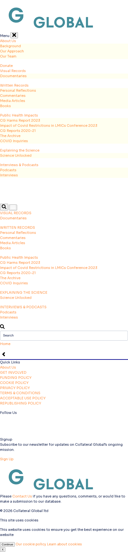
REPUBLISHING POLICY (20, 403)
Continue (7, 544)
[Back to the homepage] (64, 29)
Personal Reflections (18, 90)
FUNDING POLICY (16, 377)
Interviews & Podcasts (19, 165)
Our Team (8, 56)
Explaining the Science (19, 150)
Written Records (14, 85)
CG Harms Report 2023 (20, 120)
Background (10, 46)
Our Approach (12, 51)
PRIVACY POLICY (15, 388)
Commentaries (13, 95)
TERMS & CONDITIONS (20, 393)
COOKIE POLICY (14, 383)
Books (5, 106)
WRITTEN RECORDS (17, 227)
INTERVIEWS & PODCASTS (23, 307)
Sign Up (6, 459)
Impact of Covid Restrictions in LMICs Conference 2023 (48, 125)
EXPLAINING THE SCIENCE (23, 292)
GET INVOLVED (13, 372)
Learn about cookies (64, 544)
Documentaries (13, 76)
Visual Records (13, 71)
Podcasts (8, 170)
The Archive (10, 136)
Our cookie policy (31, 544)
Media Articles (12, 101)
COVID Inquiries (14, 141)
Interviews (9, 175)
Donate (6, 65)
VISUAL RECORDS (15, 213)
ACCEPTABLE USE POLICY (23, 398)
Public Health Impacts (19, 115)
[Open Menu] (13, 207)
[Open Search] (4, 207)
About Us (8, 41)
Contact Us (22, 496)
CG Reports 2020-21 (18, 130)
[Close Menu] (14, 35)
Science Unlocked (16, 155)
